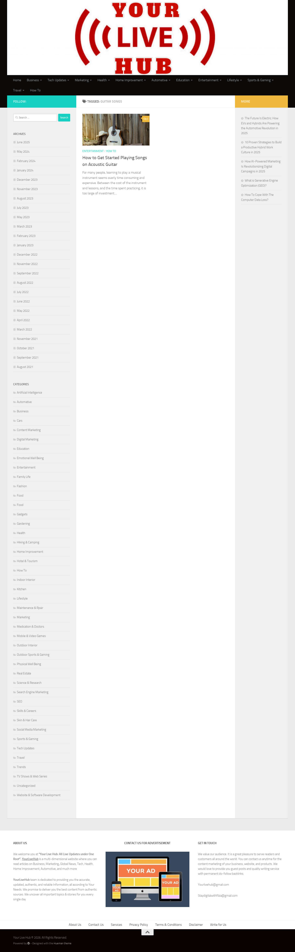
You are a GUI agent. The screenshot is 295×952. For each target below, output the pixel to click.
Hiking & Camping (28, 542)
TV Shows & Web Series (32, 776)
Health (102, 80)
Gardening (23, 523)
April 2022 (23, 320)
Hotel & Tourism (27, 561)
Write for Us (218, 925)
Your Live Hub (37, 14)
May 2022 (23, 311)
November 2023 (27, 189)
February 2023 (26, 236)
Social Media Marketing (31, 729)
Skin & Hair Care (27, 720)
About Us (75, 925)
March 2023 (24, 226)
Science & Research (29, 683)
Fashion (22, 486)
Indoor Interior (26, 580)
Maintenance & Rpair (30, 608)
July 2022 (22, 292)
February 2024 (26, 161)
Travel (17, 90)
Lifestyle (233, 80)
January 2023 (25, 245)
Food (20, 495)
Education (183, 80)
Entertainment (208, 80)
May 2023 (23, 217)
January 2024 (25, 170)
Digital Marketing (27, 439)
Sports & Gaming (259, 80)
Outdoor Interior (27, 645)
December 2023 (27, 180)
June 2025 (23, 142)
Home (17, 80)
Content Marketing (29, 430)
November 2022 (27, 264)
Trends (21, 767)
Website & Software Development (38, 795)
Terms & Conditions (168, 925)
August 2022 (25, 283)
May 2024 (23, 151)
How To (35, 90)
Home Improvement (129, 80)
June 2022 (23, 301)
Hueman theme (62, 943)
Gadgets (22, 514)
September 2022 (27, 273)
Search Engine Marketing (32, 692)
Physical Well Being (29, 664)
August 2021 (25, 367)
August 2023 (25, 198)
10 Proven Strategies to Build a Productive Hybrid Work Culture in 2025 (261, 147)
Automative (159, 80)
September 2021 (27, 357)
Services (116, 925)
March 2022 (24, 329)
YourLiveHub (30, 859)
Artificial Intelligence (29, 392)
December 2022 (27, 254)
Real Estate (24, 673)
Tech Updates (57, 80)
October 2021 (25, 348)
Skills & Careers (26, 711)
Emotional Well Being (30, 458)
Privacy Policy (138, 925)
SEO (19, 701)
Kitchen (21, 589)
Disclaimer (196, 925)
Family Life (24, 477)
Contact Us (96, 925)
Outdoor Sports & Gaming (33, 655)
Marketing (82, 80)
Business (33, 80)
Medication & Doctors (30, 626)
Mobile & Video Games (31, 636)
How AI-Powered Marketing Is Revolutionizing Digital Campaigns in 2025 (261, 166)
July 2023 (22, 208)
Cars (19, 420)
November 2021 (27, 339)
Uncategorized (26, 786)
